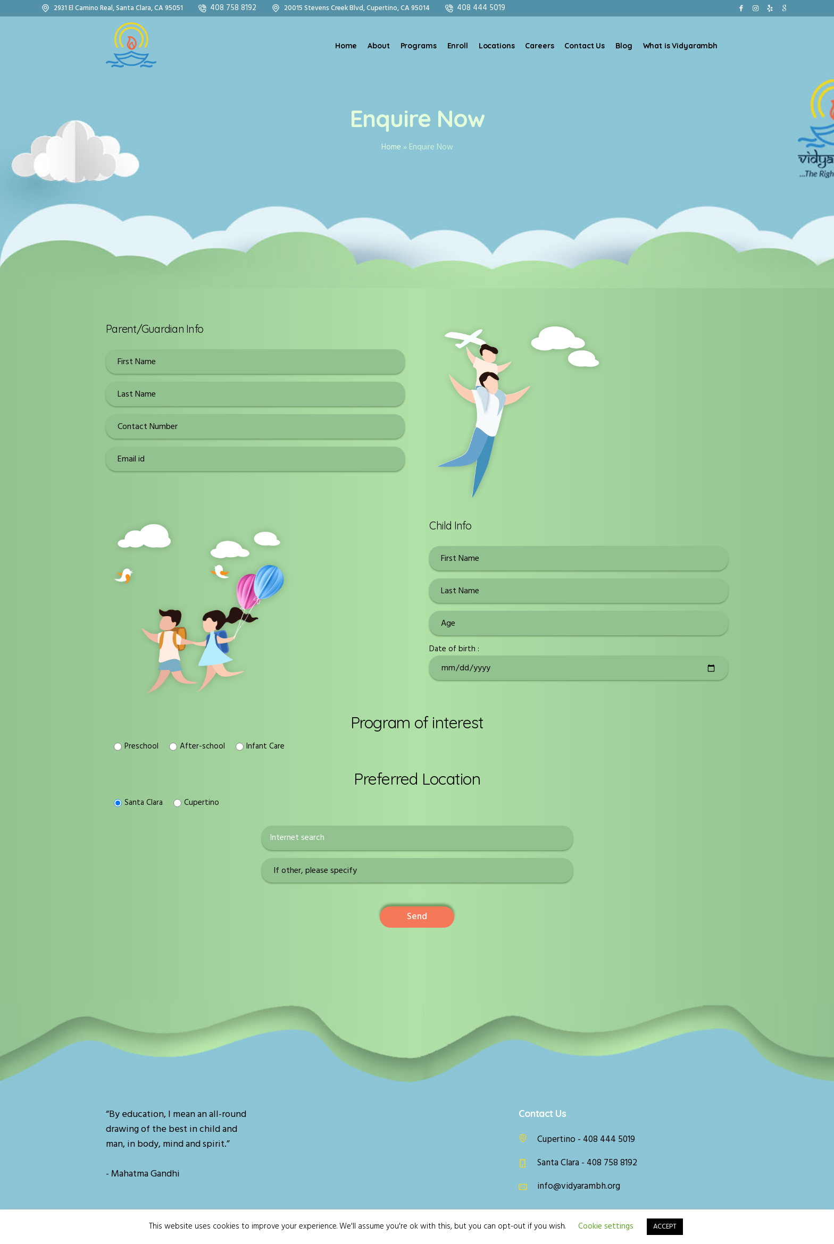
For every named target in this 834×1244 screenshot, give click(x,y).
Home (391, 147)
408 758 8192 (233, 8)
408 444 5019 (481, 8)
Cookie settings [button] (605, 1226)
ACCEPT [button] (665, 1226)
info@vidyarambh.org (578, 1186)
